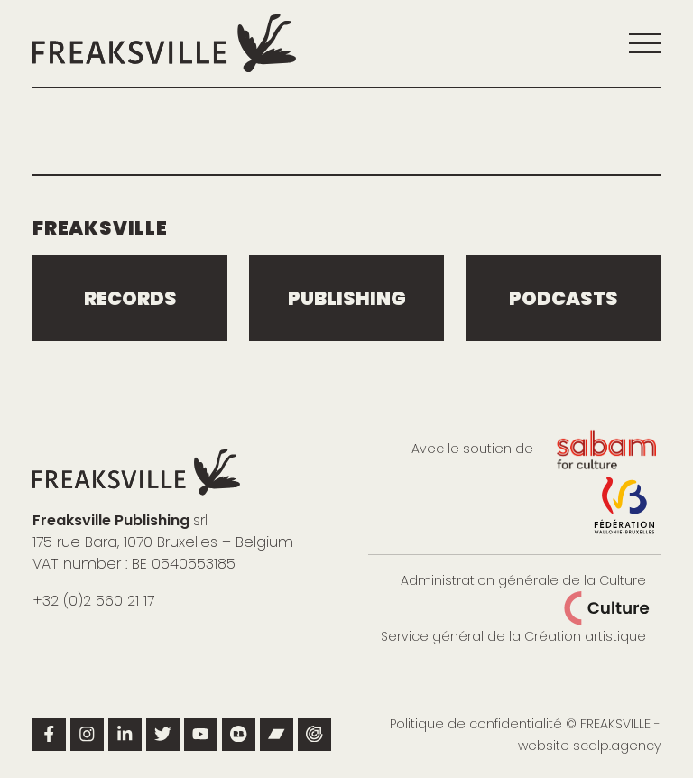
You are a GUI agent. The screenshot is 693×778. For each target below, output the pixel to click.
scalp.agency (617, 745)
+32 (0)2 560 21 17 (93, 600)
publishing (347, 298)
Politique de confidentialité (476, 724)
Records (130, 298)
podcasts (563, 298)
